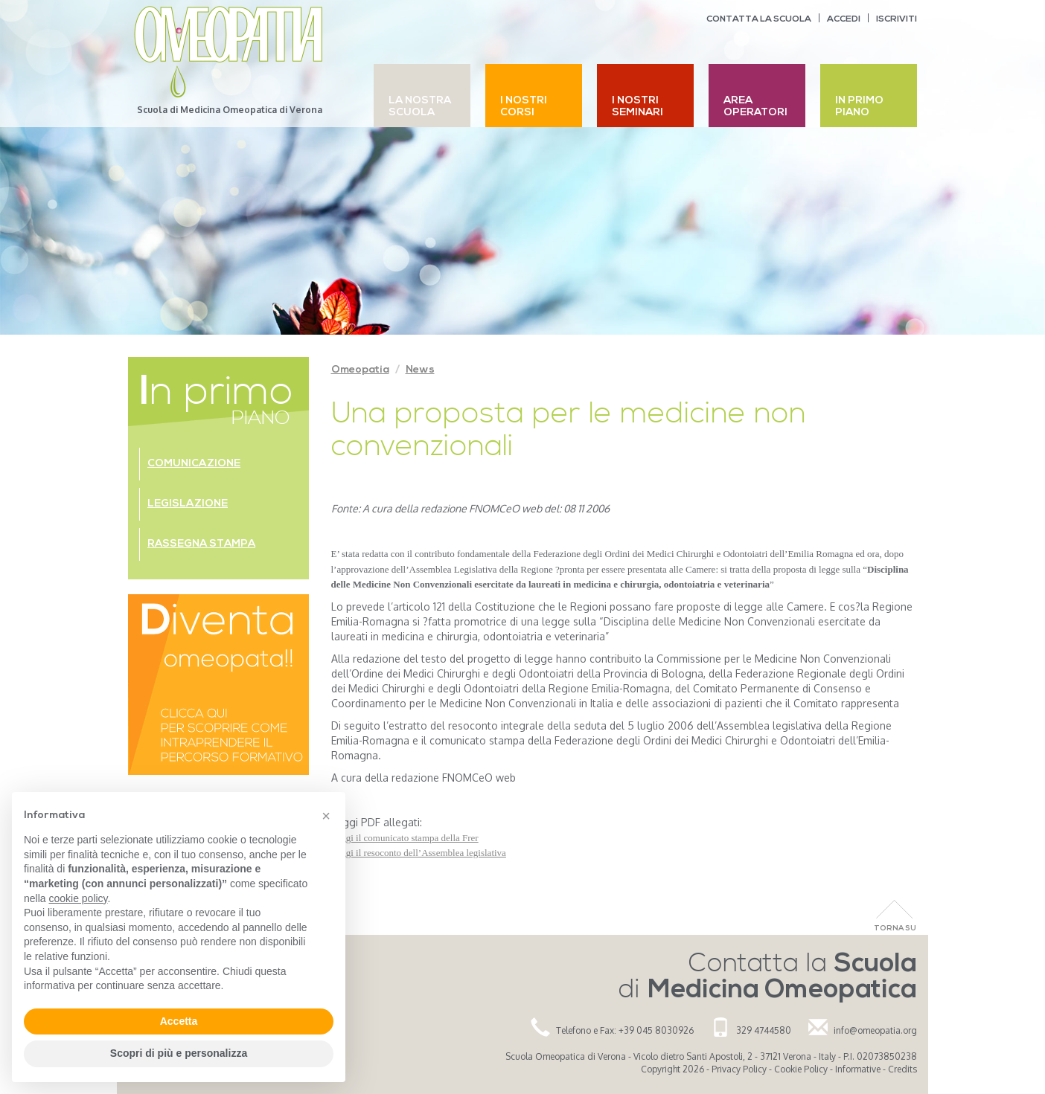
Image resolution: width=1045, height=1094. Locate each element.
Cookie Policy (801, 1069)
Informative (858, 1069)
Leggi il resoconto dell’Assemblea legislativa (418, 852)
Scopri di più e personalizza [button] (178, 1053)
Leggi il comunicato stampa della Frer (405, 837)
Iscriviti (896, 19)
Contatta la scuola (758, 19)
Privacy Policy (739, 1069)
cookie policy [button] (77, 898)
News (420, 370)
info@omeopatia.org (875, 1030)
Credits (902, 1069)
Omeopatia (360, 370)
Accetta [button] (179, 1021)
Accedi (843, 19)
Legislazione (187, 503)
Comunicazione (193, 463)
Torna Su (895, 928)
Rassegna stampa (201, 544)
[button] (326, 816)
